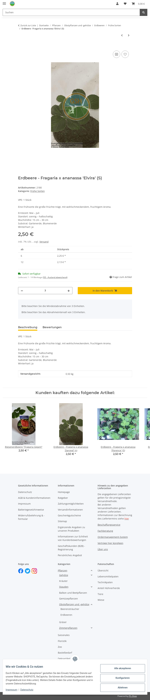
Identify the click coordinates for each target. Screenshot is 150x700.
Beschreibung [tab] (27, 327)
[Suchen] (143, 12)
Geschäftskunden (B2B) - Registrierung (71, 547)
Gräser (63, 622)
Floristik (62, 641)
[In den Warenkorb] (20, 46)
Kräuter (63, 581)
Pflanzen (62, 570)
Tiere (100, 594)
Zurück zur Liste (28, 25)
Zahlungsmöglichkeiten (71, 503)
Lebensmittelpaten (108, 576)
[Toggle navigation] (4, 2)
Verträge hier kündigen (110, 543)
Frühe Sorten (37, 191)
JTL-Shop (133, 696)
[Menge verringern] (22, 290)
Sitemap (62, 521)
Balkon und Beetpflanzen (73, 592)
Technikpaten (105, 582)
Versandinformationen (70, 509)
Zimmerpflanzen (68, 627)
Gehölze (63, 575)
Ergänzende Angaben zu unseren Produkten (71, 529)
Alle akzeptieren (120, 668)
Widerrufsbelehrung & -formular (31, 517)
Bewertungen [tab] (52, 327)
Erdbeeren (66, 614)
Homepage (64, 492)
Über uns (103, 549)
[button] (117, 3)
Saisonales (64, 635)
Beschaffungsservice (109, 524)
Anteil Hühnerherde (109, 588)
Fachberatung (105, 530)
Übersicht (103, 570)
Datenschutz (29, 689)
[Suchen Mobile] (71, 12)
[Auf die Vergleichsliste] (116, 54)
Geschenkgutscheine (69, 515)
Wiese (101, 599)
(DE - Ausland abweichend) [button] (55, 277)
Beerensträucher (69, 609)
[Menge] (45, 290)
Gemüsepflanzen (68, 598)
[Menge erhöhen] (68, 290)
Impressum (14, 689)
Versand (44, 241)
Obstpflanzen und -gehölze (74, 604)
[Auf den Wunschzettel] (125, 54)
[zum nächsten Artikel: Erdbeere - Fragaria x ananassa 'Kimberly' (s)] (128, 35)
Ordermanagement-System (113, 537)
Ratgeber (63, 497)
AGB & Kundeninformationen (34, 497)
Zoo (60, 646)
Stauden (63, 586)
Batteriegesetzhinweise (31, 509)
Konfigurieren (120, 678)
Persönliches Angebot (70, 555)
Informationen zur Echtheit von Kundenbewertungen (73, 538)
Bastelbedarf (65, 652)
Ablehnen (120, 687)
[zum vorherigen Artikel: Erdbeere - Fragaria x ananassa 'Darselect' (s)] (122, 35)
